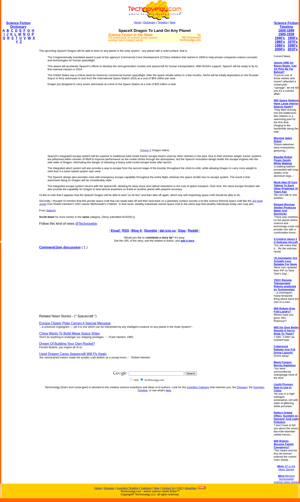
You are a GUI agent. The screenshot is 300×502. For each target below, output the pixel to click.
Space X (146, 150)
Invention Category (198, 387)
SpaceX (51, 210)
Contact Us (168, 488)
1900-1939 (286, 34)
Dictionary (149, 22)
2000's (280, 49)
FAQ (179, 488)
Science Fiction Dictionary (18, 25)
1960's (280, 42)
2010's (293, 49)
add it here (187, 240)
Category (146, 488)
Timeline (163, 22)
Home (137, 22)
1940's (280, 38)
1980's (280, 45)
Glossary (242, 387)
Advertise (190, 488)
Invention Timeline (128, 488)
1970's (293, 42)
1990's (293, 45)
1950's (293, 38)
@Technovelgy (86, 223)
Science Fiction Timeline (286, 25)
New (172, 22)
